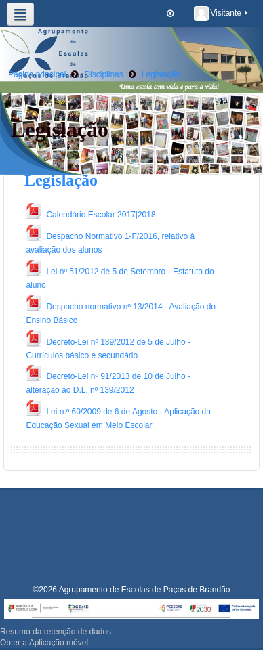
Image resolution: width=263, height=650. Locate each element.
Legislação (61, 180)
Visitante (221, 13)
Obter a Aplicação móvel (44, 642)
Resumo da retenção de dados (55, 631)
